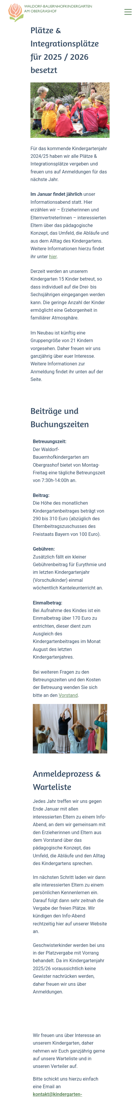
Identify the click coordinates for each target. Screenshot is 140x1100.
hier (24, 222)
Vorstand (20, 538)
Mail (42, 992)
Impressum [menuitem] (95, 1093)
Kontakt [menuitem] (124, 1093)
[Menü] (128, 12)
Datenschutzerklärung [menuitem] (52, 1093)
